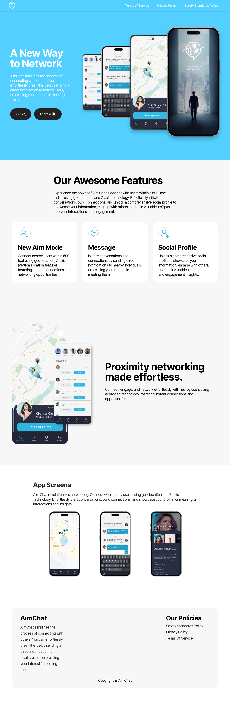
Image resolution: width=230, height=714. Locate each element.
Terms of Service (137, 6)
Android (48, 114)
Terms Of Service (179, 638)
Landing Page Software (115, 708)
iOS (21, 114)
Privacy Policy (166, 6)
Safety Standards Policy (201, 6)
